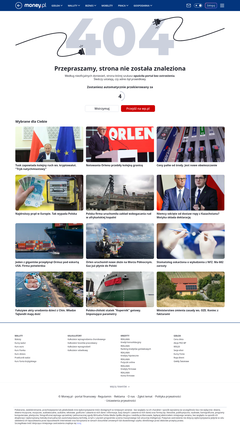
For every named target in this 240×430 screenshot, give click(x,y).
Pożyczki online (128, 362)
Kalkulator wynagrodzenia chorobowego (87, 339)
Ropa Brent (179, 357)
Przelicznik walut (22, 357)
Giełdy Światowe (181, 361)
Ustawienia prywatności (120, 400)
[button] (222, 5)
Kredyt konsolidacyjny (131, 342)
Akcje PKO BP (180, 343)
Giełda (56, 5)
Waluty (72, 5)
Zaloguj (211, 5)
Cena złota (179, 339)
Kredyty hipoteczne (130, 355)
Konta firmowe (127, 375)
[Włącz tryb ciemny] (198, 6)
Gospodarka (142, 5)
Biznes (89, 5)
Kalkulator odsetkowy (78, 350)
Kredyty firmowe (128, 369)
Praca (122, 5)
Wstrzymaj (102, 108)
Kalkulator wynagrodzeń (79, 346)
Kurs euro (19, 346)
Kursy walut (20, 343)
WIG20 (177, 346)
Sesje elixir (179, 350)
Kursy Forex (179, 354)
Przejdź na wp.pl (138, 108)
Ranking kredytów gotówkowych (136, 349)
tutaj (79, 423)
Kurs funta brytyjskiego (25, 361)
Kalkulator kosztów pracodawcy (82, 343)
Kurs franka (20, 350)
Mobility (107, 5)
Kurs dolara (20, 354)
